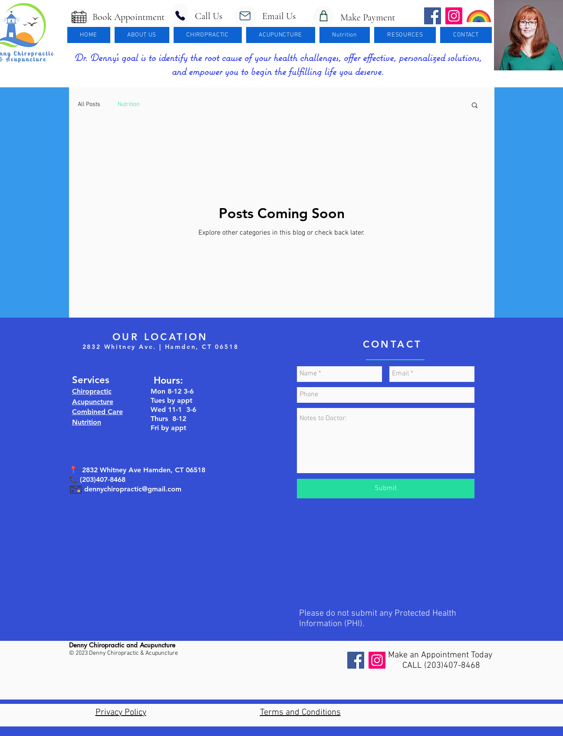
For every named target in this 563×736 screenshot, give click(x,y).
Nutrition (129, 104)
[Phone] (180, 15)
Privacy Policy (120, 712)
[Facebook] (355, 660)
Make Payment (364, 17)
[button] (142, 35)
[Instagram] (377, 660)
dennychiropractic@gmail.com (132, 489)
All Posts (89, 104)
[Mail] (245, 16)
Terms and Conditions (300, 712)
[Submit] (385, 488)
